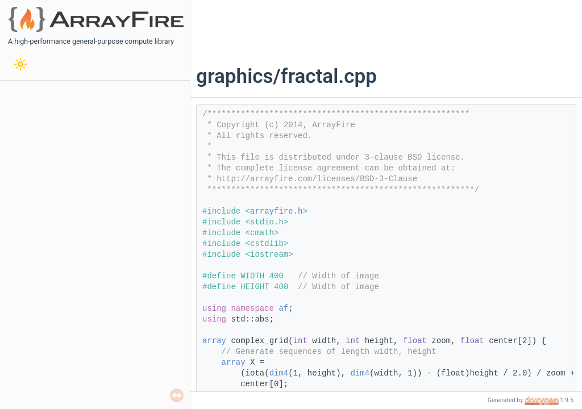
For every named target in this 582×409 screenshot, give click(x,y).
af (283, 308)
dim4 (279, 373)
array (214, 340)
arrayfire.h (276, 211)
